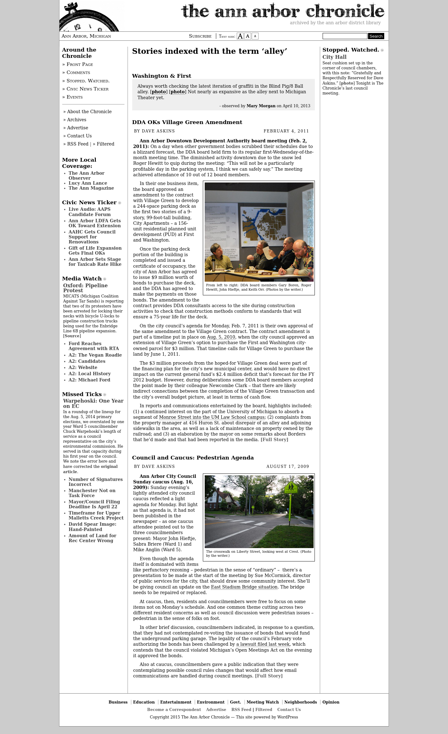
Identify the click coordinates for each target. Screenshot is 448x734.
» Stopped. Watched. (86, 81)
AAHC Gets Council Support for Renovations (92, 236)
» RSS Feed (75, 143)
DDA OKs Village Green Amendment (187, 122)
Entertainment (176, 702)
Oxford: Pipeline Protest (85, 288)
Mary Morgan (261, 106)
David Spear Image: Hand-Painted (93, 527)
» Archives (74, 119)
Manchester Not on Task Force (92, 493)
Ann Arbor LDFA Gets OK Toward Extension (95, 223)
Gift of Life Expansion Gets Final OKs (95, 251)
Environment (211, 702)
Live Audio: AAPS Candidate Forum (90, 212)
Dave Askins (158, 131)
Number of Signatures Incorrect (96, 482)
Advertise (216, 709)
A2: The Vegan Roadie (95, 355)
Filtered (263, 709)
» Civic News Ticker (85, 89)
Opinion (331, 702)
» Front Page (77, 64)
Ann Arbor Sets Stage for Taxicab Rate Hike (95, 262)
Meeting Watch (263, 702)
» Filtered (103, 143)
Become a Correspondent (174, 709)
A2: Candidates (87, 361)
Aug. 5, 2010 (221, 337)
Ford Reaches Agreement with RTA (94, 346)
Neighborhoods (300, 702)
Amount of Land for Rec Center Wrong (92, 538)
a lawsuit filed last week (263, 644)
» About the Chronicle (87, 111)
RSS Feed (241, 709)
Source (72, 336)
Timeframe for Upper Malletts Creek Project (96, 515)
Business (118, 702)
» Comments (76, 72)
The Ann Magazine (91, 188)
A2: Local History (90, 373)
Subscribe (200, 36)
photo (159, 91)
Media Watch (82, 278)
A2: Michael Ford (89, 379)
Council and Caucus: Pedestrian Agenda (193, 458)
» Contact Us (77, 135)
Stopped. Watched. (351, 50)
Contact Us (289, 709)
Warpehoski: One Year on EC (93, 403)
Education (144, 702)
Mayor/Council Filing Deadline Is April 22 (94, 504)
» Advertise (75, 127)
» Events (72, 97)
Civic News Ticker (89, 202)
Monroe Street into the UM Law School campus (211, 417)
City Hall (335, 57)
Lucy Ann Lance (88, 183)
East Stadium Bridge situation (244, 586)
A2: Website (83, 367)
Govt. (235, 702)
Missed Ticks (82, 394)
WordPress (287, 717)
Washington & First (161, 76)
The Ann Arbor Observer (87, 176)
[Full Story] (274, 439)
